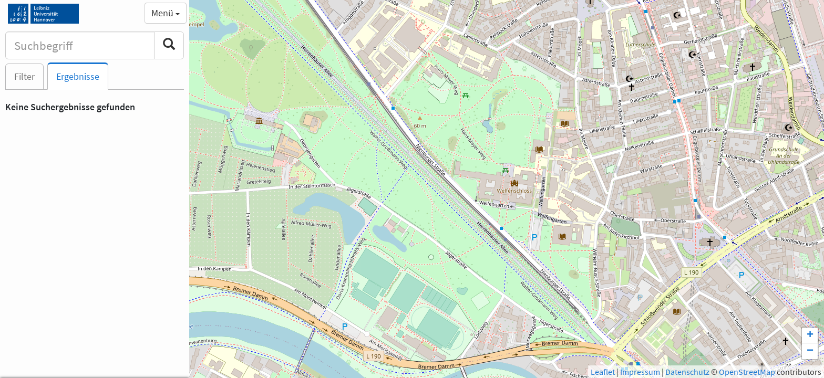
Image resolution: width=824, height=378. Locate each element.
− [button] (810, 351)
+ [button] (810, 335)
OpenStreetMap (747, 371)
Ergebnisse (77, 76)
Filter (24, 76)
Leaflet (603, 371)
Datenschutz (687, 371)
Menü (165, 13)
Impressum (640, 371)
